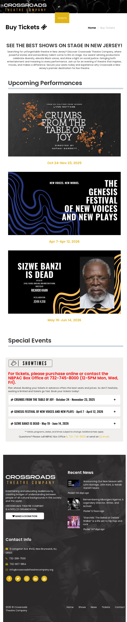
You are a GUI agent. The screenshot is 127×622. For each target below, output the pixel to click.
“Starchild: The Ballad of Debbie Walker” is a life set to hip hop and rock (102, 521)
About (77, 18)
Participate (31, 18)
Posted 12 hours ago (93, 511)
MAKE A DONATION (24, 516)
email (104, 436)
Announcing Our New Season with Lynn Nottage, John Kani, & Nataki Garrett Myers (102, 485)
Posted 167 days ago (93, 529)
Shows (12, 18)
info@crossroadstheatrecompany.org (29, 569)
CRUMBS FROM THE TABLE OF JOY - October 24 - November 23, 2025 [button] (53, 399)
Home (92, 28)
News (49, 18)
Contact (120, 607)
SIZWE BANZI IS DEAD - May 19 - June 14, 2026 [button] (40, 423)
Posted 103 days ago (78, 493)
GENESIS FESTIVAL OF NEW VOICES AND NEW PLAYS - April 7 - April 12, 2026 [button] (57, 411)
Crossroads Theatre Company (16, 608)
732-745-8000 (76, 436)
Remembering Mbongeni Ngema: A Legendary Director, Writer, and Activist (103, 503)
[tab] (64, 400)
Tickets (62, 18)
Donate (93, 18)
